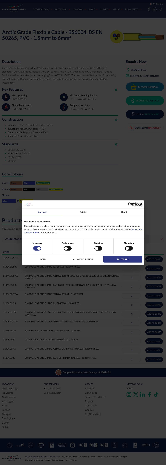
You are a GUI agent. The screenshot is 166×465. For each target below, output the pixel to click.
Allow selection (83, 259)
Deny (43, 259)
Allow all (123, 259)
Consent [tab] (42, 212)
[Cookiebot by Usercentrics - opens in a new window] (130, 204)
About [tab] (124, 212)
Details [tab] (83, 212)
